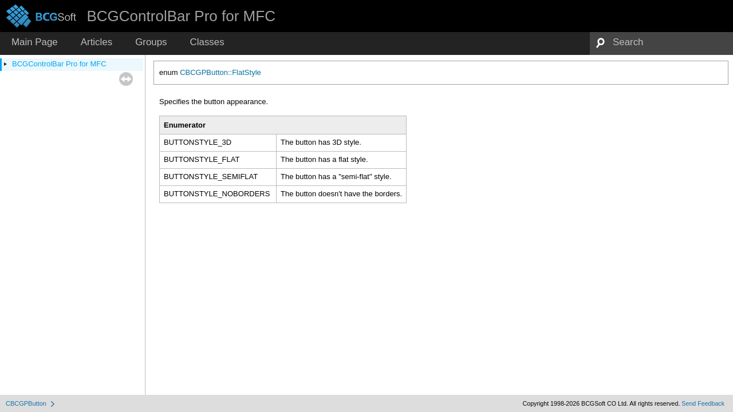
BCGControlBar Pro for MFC (59, 64)
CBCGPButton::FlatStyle (220, 72)
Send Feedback (702, 403)
